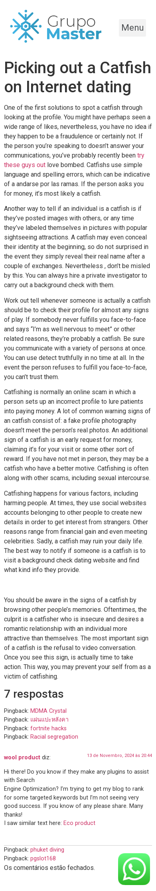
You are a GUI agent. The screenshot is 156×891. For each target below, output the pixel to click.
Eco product (79, 823)
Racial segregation (54, 736)
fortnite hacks (48, 728)
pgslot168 (43, 858)
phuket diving (47, 849)
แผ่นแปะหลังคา (49, 719)
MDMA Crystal (48, 711)
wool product (22, 757)
